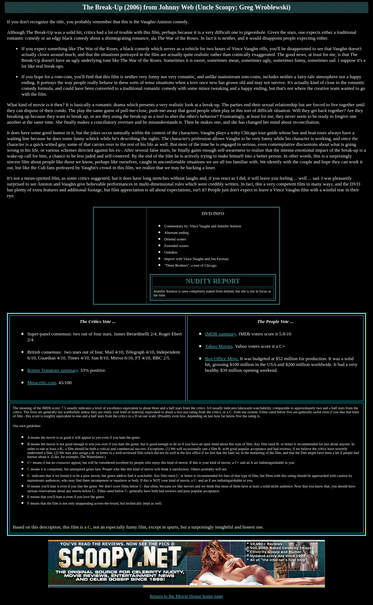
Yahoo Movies (219, 346)
